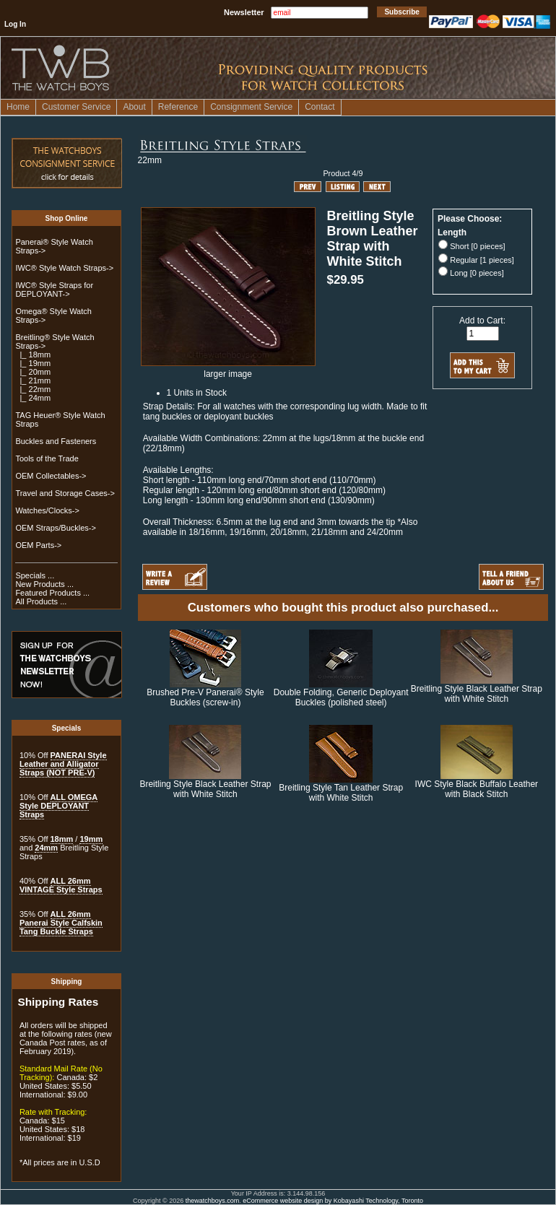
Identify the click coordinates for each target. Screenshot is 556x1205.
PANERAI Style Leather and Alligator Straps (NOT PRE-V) (63, 764)
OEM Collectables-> (50, 475)
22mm (150, 160)
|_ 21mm (33, 380)
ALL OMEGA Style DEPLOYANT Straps (58, 806)
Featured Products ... (52, 592)
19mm (91, 839)
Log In (15, 24)
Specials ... (34, 575)
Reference (178, 107)
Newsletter (244, 12)
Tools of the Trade (46, 458)
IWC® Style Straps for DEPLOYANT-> (54, 289)
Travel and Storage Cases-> (64, 493)
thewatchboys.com (213, 1200)
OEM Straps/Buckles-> (55, 527)
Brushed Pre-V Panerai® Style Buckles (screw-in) (205, 697)
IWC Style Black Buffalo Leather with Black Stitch (477, 789)
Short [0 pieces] (477, 246)
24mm (46, 847)
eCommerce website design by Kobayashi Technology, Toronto (333, 1200)
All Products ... (40, 601)
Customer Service (76, 107)
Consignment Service (251, 107)
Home (18, 107)
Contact (319, 107)
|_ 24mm (33, 397)
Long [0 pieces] (477, 273)
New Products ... (44, 584)
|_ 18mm (33, 354)
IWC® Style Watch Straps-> (64, 268)
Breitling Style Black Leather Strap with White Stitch (476, 694)
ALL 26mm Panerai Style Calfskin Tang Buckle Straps (61, 923)
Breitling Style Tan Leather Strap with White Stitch (341, 793)
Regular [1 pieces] (482, 260)
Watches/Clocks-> (47, 510)
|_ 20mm (33, 371)
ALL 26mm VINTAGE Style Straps (61, 885)
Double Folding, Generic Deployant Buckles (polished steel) (341, 697)
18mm (62, 839)
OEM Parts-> (38, 545)
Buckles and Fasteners (55, 441)
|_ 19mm (33, 363)
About (134, 107)
